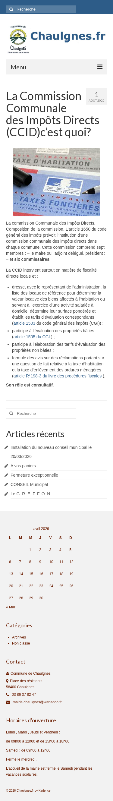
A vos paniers (23, 465)
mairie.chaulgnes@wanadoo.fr (34, 702)
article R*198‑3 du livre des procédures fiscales (58, 376)
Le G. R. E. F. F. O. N (30, 493)
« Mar (10, 607)
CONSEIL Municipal (29, 484)
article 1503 (25, 323)
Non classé (21, 643)
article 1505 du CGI (32, 336)
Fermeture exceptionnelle (34, 475)
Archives (19, 637)
